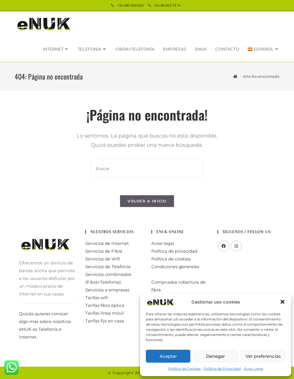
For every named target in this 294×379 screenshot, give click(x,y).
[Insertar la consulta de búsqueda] (147, 169)
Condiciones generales (175, 266)
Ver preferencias (263, 356)
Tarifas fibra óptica (104, 305)
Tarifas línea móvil (104, 313)
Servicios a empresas (107, 290)
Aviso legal (162, 243)
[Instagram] (236, 245)
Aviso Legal (253, 368)
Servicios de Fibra (103, 251)
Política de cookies (171, 259)
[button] (282, 302)
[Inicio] (235, 76)
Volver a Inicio (147, 201)
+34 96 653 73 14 (167, 5)
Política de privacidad (174, 251)
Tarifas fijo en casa (104, 321)
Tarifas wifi (96, 297)
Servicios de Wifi (102, 259)
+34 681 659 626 (130, 5)
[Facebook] (223, 245)
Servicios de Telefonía (108, 266)
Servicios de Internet (107, 243)
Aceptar (168, 356)
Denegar (215, 356)
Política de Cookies (184, 368)
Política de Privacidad (222, 368)
